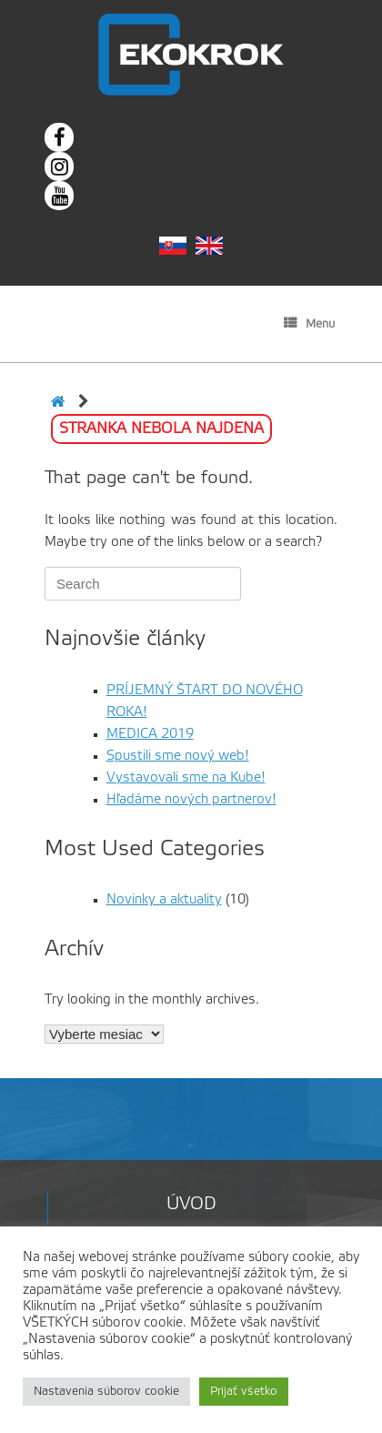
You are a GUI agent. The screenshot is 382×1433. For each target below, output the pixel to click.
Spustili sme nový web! (177, 756)
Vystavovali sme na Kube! (186, 778)
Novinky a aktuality (164, 899)
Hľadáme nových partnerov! (191, 799)
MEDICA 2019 (150, 734)
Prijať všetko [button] (243, 1392)
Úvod (191, 1204)
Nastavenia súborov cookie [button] (106, 1392)
